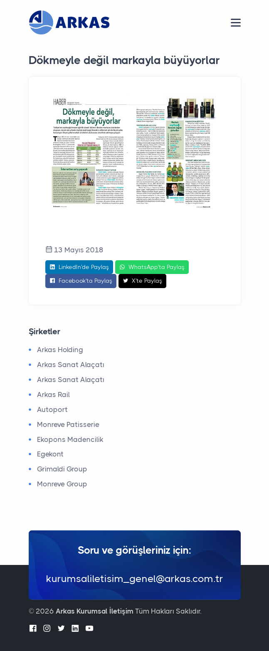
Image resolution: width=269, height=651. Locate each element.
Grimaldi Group (62, 469)
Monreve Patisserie (68, 424)
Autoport (52, 409)
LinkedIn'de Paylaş (79, 267)
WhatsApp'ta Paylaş (152, 267)
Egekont (50, 454)
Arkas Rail (53, 394)
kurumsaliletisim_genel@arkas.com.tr (134, 578)
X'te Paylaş (142, 281)
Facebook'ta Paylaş (80, 281)
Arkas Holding (60, 349)
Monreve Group (62, 484)
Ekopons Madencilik (70, 439)
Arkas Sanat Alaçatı (70, 364)
